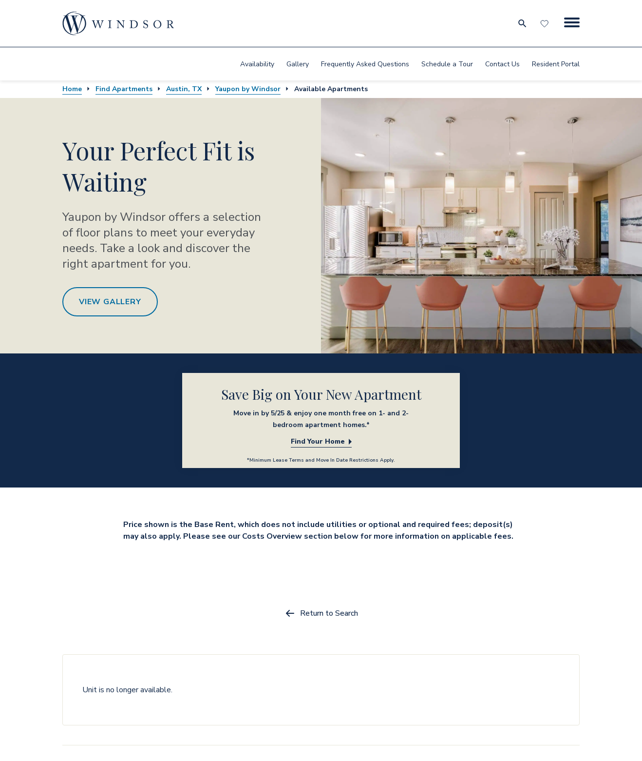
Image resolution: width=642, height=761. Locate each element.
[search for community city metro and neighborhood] (522, 23)
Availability (257, 64)
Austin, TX (184, 89)
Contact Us (502, 64)
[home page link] (118, 23)
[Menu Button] (572, 23)
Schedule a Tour (447, 64)
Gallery (297, 64)
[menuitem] (257, 64)
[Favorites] (545, 23)
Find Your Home (321, 441)
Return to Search (321, 613)
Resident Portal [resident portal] (556, 64)
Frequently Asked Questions (365, 64)
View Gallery (110, 301)
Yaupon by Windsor (248, 89)
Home (72, 89)
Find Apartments (123, 89)
